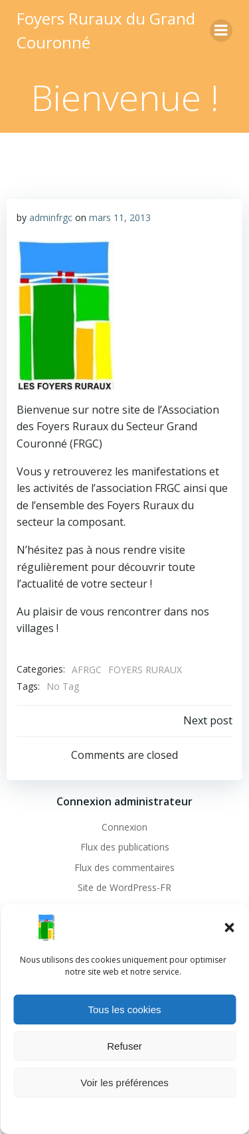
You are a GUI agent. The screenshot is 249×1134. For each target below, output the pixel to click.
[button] (229, 927)
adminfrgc (50, 217)
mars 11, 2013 (120, 217)
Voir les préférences (124, 1082)
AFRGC (87, 669)
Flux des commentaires (124, 867)
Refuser (124, 1046)
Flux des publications (124, 847)
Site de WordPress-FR (124, 887)
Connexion (124, 827)
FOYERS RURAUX (145, 669)
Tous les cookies (124, 1009)
